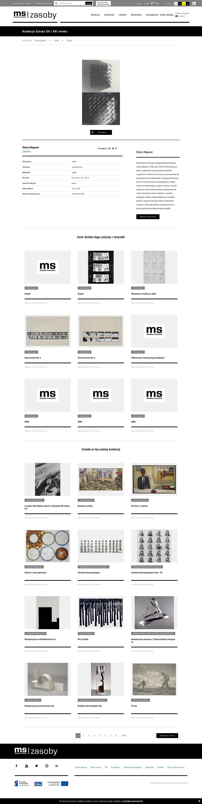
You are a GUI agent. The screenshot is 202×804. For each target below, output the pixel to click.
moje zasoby (166, 14)
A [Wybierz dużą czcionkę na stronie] (153, 3)
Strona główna (41, 40)
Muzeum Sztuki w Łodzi (21, 3)
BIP (106, 767)
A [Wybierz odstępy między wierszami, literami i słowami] (158, 3)
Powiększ (102, 132)
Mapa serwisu (95, 767)
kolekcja (95, 14)
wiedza (122, 14)
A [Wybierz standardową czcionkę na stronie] (148, 3)
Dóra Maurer (30, 147)
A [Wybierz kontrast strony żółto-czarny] (183, 4)
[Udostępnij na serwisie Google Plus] (110, 148)
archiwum (109, 14)
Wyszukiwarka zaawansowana (103, 3)
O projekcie (115, 767)
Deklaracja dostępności (133, 767)
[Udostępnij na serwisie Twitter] (113, 148)
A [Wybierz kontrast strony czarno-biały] (179, 4)
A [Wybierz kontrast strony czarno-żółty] (187, 4)
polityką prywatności (133, 801)
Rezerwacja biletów (43, 3)
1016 (124, 735)
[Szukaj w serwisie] (69, 3)
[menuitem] (97, 15)
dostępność (152, 14)
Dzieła (56, 40)
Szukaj (88, 3)
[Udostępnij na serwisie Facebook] (115, 148)
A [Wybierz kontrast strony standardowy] (175, 4)
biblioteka (136, 14)
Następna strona (167, 735)
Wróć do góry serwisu (176, 767)
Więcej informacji (148, 217)
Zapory (69, 40)
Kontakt (161, 767)
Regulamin (150, 767)
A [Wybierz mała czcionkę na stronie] (145, 3)
